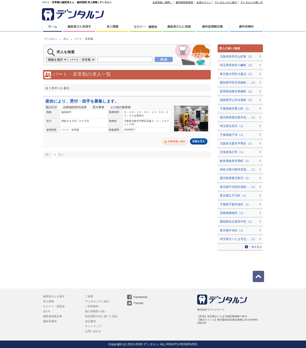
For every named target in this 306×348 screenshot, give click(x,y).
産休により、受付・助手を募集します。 (82, 101)
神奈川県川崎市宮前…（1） (238, 169)
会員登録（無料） (162, 2)
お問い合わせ (93, 331)
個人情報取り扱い (96, 311)
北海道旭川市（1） (232, 152)
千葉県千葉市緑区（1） (235, 204)
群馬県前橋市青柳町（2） (237, 91)
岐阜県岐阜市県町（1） (235, 161)
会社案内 (90, 321)
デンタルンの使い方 (251, 2)
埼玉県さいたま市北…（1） (238, 239)
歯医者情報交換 (52, 316)
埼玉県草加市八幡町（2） (237, 65)
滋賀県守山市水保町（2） (237, 100)
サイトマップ (93, 326)
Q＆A (46, 311)
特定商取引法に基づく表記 (101, 316)
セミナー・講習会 (54, 306)
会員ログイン (204, 2)
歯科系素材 (50, 321)
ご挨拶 (89, 296)
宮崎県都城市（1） (232, 213)
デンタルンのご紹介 (226, 2)
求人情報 (48, 301)
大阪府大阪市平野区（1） (237, 143)
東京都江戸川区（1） (234, 195)
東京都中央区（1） (232, 230)
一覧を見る (255, 246)
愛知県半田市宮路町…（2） (238, 82)
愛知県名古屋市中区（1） (237, 221)
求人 (66, 39)
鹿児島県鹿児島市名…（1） (238, 117)
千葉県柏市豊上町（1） (235, 108)
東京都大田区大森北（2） (237, 74)
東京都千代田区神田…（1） (238, 187)
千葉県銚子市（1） (232, 135)
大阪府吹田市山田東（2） (237, 56)
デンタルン (51, 39)
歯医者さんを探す (54, 296)
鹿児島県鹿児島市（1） (235, 178)
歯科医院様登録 (184, 2)
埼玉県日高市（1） (232, 126)
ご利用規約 (92, 306)
